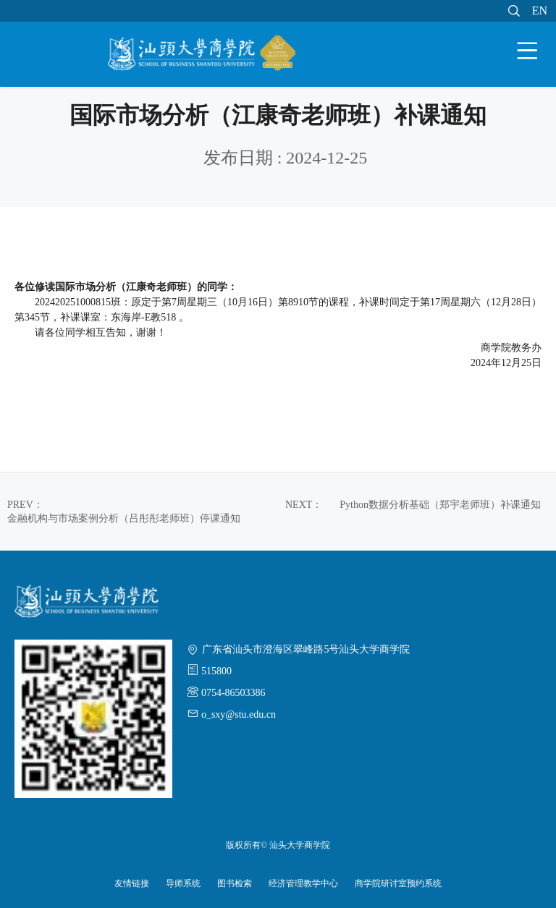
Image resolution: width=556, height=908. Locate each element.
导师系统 (183, 883)
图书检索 (234, 883)
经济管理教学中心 (303, 883)
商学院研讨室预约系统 (398, 883)
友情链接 (131, 883)
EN (539, 10)
